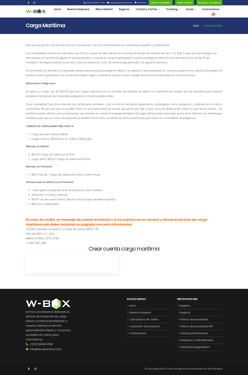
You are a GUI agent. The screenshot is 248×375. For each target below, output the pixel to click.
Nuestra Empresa (78, 9)
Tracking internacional (194, 334)
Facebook (29, 368)
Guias (189, 9)
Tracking (171, 9)
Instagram (35, 368)
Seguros (124, 9)
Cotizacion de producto (144, 327)
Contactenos (211, 9)
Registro (185, 306)
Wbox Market (104, 9)
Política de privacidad (194, 320)
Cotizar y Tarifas (146, 9)
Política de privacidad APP (196, 327)
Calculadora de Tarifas (143, 320)
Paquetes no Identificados (196, 341)
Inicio (57, 9)
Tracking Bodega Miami (195, 348)
